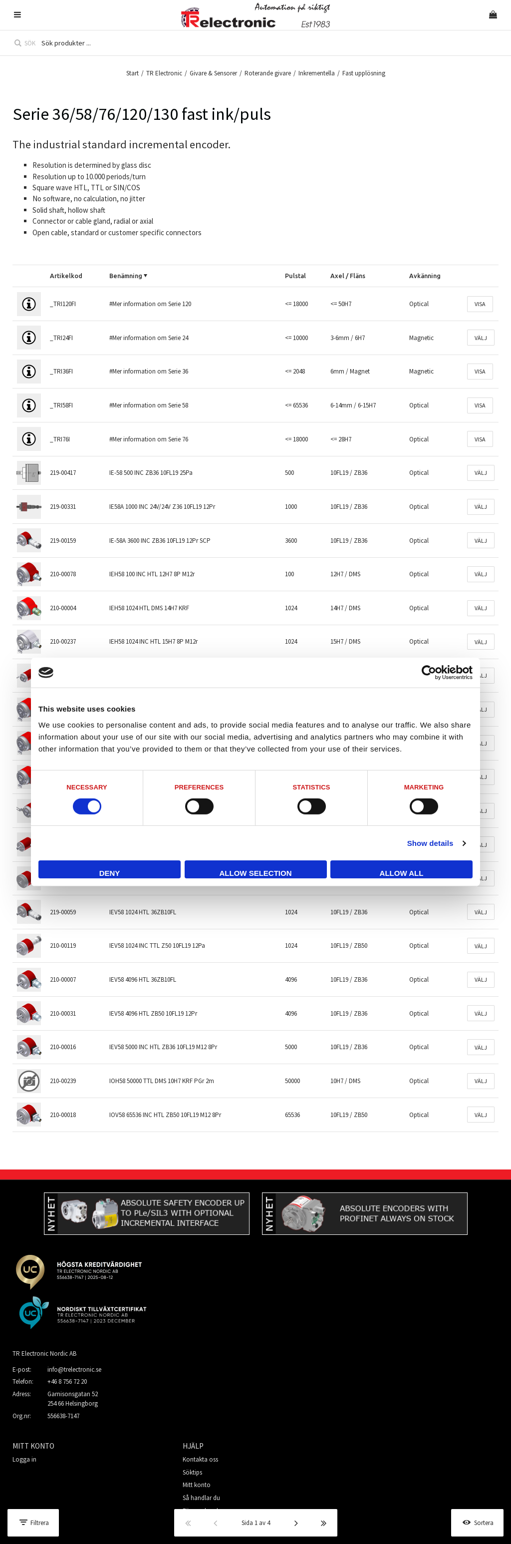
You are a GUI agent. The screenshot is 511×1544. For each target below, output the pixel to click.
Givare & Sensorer (213, 73)
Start (132, 73)
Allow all (402, 873)
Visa (480, 304)
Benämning (125, 275)
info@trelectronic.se (74, 1369)
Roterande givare (268, 73)
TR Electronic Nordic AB (44, 1353)
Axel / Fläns (347, 275)
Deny (109, 873)
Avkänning (425, 275)
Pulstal (295, 275)
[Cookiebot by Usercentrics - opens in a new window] (429, 672)
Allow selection (256, 873)
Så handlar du (201, 1498)
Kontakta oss (200, 1459)
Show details (430, 843)
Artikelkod (66, 275)
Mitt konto (197, 1485)
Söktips (192, 1472)
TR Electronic (164, 73)
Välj (481, 338)
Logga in (24, 1459)
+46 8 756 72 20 (67, 1381)
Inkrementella (316, 73)
